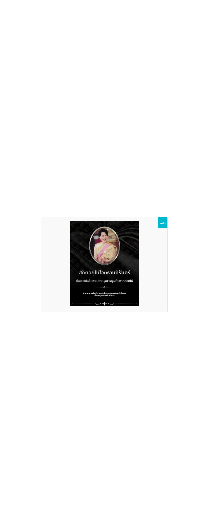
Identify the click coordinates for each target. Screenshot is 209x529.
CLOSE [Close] (163, 223)
